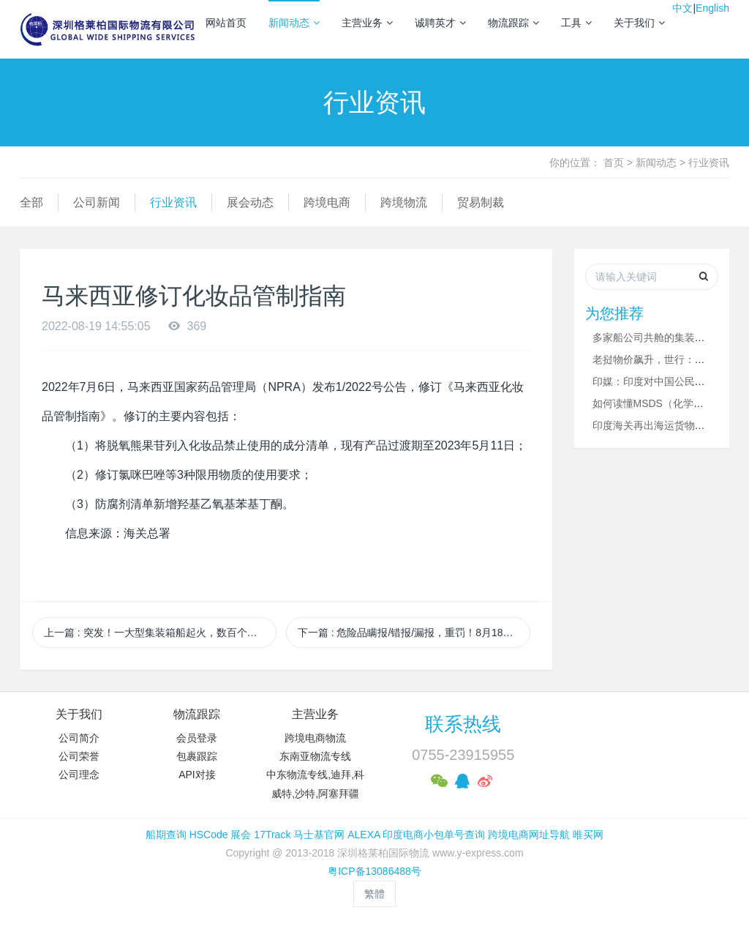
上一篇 (160, 632)
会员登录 (196, 738)
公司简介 (79, 738)
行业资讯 (708, 162)
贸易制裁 (480, 202)
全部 (31, 202)
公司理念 (79, 774)
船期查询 (166, 834)
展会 (240, 834)
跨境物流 (403, 202)
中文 (682, 8)
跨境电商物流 (315, 738)
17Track (272, 834)
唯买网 (588, 834)
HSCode (208, 834)
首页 (613, 162)
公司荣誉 (79, 756)
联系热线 (463, 724)
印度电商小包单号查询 (434, 834)
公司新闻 (96, 202)
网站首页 (226, 23)
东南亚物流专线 (315, 756)
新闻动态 (294, 22)
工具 (576, 22)
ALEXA (363, 834)
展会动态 (250, 202)
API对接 (197, 774)
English (712, 8)
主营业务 (367, 22)
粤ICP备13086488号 (374, 871)
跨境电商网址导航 (529, 834)
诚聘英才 (440, 22)
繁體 (374, 894)
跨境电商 (327, 202)
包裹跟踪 (196, 756)
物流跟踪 (513, 22)
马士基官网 (319, 834)
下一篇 (414, 632)
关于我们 (639, 22)
